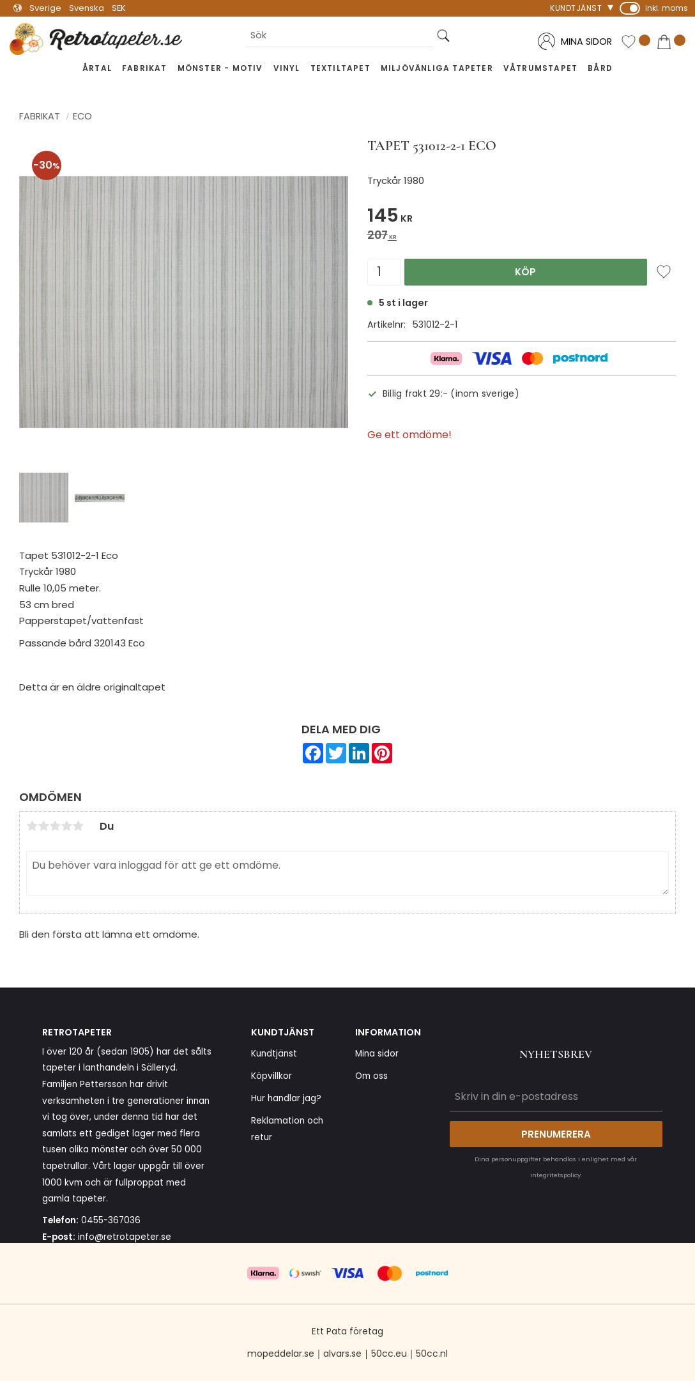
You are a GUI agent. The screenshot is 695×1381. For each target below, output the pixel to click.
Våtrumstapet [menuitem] (540, 68)
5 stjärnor (78, 826)
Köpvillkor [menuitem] (271, 1076)
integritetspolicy (555, 1175)
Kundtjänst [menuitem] (576, 8)
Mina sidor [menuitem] (377, 1054)
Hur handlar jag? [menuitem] (286, 1098)
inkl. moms (666, 8)
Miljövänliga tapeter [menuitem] (437, 68)
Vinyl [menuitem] (286, 68)
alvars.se (342, 1353)
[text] (521, 217)
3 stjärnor (55, 826)
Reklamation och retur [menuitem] (287, 1129)
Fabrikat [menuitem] (144, 68)
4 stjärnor (66, 826)
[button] (636, 42)
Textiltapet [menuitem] (340, 68)
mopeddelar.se (280, 1353)
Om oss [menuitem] (371, 1076)
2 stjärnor (43, 826)
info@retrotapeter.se (124, 1237)
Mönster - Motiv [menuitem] (220, 68)
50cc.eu (389, 1353)
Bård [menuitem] (600, 68)
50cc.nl (432, 1353)
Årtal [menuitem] (97, 68)
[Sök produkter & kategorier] (339, 35)
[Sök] (443, 35)
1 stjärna (32, 826)
